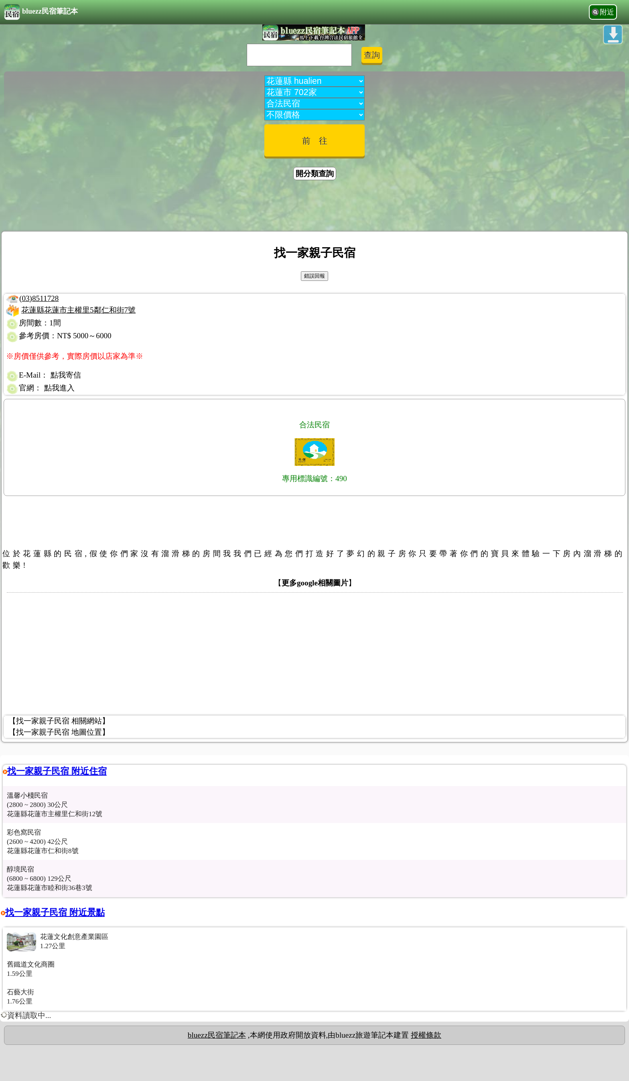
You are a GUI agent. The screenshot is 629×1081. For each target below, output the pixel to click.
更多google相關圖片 (315, 583)
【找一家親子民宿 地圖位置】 (59, 732)
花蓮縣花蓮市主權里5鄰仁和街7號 (78, 310)
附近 (607, 12)
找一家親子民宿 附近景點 (55, 912)
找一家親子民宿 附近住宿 (57, 771)
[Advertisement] (314, 207)
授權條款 (426, 1035)
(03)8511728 (39, 298)
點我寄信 (66, 375)
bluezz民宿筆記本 (41, 12)
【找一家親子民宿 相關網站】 (59, 721)
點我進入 (59, 388)
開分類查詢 (315, 173)
